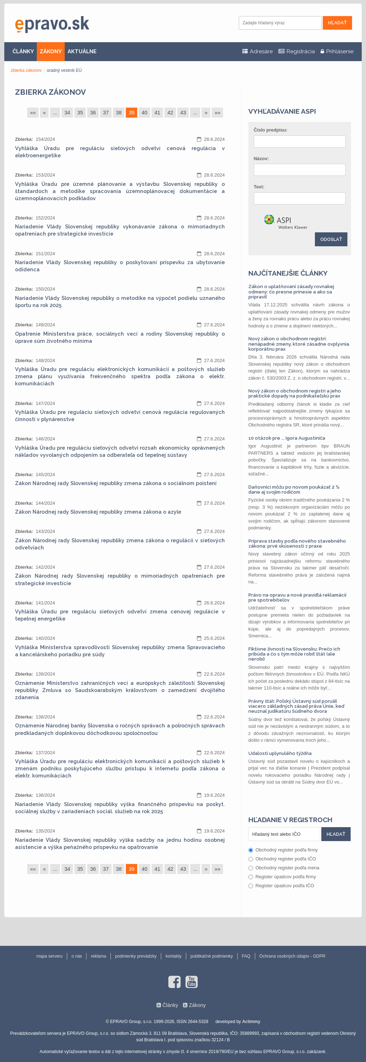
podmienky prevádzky (136, 956)
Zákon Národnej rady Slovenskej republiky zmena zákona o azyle (98, 512)
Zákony (197, 1005)
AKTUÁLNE (82, 51)
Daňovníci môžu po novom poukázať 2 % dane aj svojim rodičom (294, 489)
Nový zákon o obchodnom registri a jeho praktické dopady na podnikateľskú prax (294, 393)
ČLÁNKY (23, 51)
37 (106, 112)
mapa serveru (49, 956)
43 (183, 112)
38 (119, 112)
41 (157, 112)
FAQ (246, 956)
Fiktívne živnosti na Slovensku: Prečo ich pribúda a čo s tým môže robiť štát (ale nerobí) (294, 654)
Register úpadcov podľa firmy (282, 876)
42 (170, 112)
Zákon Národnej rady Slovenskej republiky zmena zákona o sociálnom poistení (116, 483)
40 (144, 112)
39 (131, 112)
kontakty (173, 956)
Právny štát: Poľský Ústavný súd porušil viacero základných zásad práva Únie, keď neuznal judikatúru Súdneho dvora (296, 706)
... (55, 112)
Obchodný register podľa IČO (282, 858)
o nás (76, 956)
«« (33, 112)
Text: (259, 186)
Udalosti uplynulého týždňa (280, 753)
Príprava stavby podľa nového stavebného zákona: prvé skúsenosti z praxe (297, 543)
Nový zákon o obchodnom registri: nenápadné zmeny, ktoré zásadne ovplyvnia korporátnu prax (298, 344)
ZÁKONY (51, 51)
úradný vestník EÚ (64, 70)
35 (80, 112)
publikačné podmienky (212, 956)
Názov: (261, 158)
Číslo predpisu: (271, 130)
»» (217, 112)
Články (170, 1005)
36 (93, 112)
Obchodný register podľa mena (284, 867)
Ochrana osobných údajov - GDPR (292, 956)
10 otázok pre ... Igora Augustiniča (286, 438)
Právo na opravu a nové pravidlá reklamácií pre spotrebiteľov (297, 597)
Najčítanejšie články (288, 273)
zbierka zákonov (26, 70)
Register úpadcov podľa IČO (281, 885)
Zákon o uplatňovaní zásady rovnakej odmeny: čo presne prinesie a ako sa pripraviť (291, 292)
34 (67, 112)
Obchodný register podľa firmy (283, 850)
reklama (98, 956)
